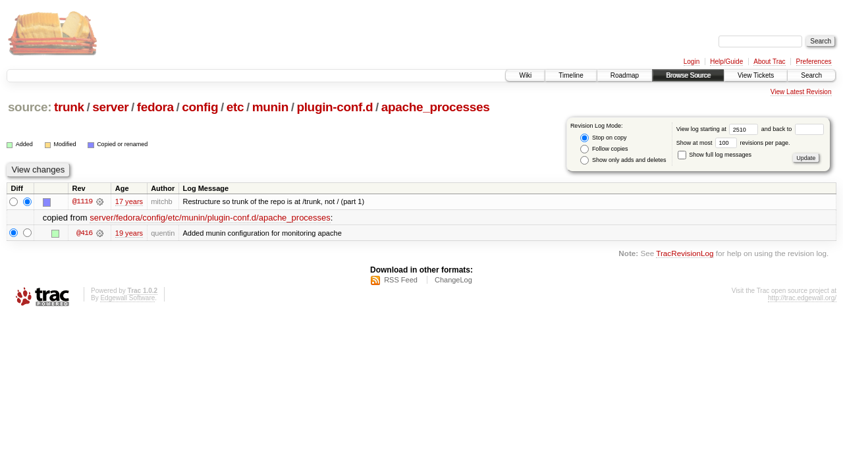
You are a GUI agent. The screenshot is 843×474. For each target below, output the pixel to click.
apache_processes (435, 107)
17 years (129, 201)
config (200, 107)
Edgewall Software (127, 298)
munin (270, 107)
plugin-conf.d (334, 107)
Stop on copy (603, 138)
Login (691, 61)
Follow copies (604, 149)
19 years (129, 233)
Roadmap (625, 75)
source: (29, 107)
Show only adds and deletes (623, 160)
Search (811, 75)
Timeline (570, 75)
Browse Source (688, 75)
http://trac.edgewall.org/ (802, 298)
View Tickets (756, 75)
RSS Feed (401, 280)
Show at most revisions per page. (733, 143)
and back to (792, 129)
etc (235, 107)
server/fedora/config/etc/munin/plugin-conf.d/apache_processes (210, 218)
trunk (69, 107)
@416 (84, 233)
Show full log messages (714, 154)
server (110, 107)
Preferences (814, 61)
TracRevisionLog (684, 253)
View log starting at (718, 129)
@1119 (82, 201)
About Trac (769, 61)
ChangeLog (453, 280)
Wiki (525, 75)
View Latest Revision (801, 91)
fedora (155, 107)
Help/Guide (726, 61)
